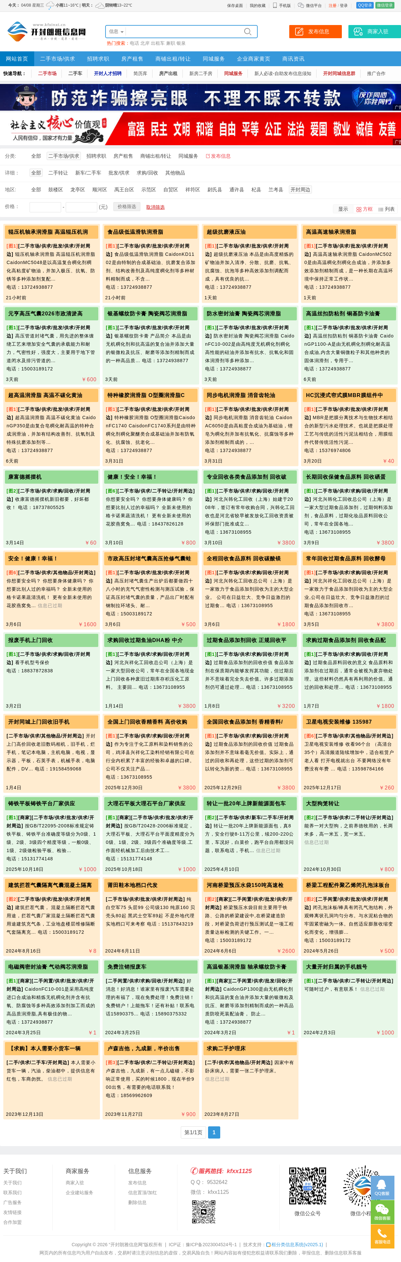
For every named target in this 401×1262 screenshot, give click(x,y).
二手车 (75, 73)
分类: (10, 156)
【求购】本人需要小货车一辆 (44, 1048)
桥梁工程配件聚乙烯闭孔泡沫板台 (348, 885)
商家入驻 (75, 1182)
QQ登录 (365, 5)
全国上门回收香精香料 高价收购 (147, 722)
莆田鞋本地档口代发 (132, 885)
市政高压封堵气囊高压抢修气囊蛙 (149, 558)
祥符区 (192, 189)
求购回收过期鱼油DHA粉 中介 (145, 640)
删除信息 (137, 1202)
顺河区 (99, 189)
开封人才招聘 (108, 73)
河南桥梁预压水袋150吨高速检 (245, 885)
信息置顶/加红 (142, 1192)
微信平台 (314, 5)
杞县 (256, 189)
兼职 (170, 43)
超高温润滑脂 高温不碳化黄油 (45, 395)
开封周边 (300, 189)
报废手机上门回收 (30, 640)
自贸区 (170, 189)
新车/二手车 (88, 172)
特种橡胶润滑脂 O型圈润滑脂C (146, 395)
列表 (390, 209)
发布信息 (221, 156)
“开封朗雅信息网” (126, 1244)
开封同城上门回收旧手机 (39, 722)
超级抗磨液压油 (226, 232)
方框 (368, 209)
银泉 (181, 43)
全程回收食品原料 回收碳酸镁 (244, 558)
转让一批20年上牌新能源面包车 (246, 803)
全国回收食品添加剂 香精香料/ (245, 722)
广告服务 (12, 1202)
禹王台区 (124, 189)
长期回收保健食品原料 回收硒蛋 (346, 477)
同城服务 (214, 59)
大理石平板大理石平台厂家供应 (146, 803)
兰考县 (276, 189)
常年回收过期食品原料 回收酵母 (346, 558)
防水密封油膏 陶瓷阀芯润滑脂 (244, 313)
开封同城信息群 (339, 73)
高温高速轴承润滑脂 (331, 232)
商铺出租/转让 (173, 59)
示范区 (148, 189)
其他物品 (175, 172)
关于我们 (12, 1182)
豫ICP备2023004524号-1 (211, 1244)
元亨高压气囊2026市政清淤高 (45, 313)
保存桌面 (235, 5)
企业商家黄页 (254, 59)
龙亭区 (77, 189)
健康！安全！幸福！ (132, 477)
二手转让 (58, 172)
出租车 (158, 43)
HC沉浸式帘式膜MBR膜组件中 (344, 395)
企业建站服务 (79, 1192)
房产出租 (168, 73)
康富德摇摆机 (25, 477)
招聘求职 (98, 59)
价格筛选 (127, 206)
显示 (343, 209)
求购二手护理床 (226, 1048)
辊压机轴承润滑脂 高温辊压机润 (48, 232)
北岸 (145, 43)
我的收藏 (258, 5)
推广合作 (376, 73)
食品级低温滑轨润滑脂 (135, 232)
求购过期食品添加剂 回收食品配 (346, 640)
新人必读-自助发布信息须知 (282, 73)
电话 (134, 43)
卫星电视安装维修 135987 (339, 722)
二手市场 (47, 73)
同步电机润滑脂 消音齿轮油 (241, 395)
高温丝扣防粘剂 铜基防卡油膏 (343, 313)
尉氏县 (214, 189)
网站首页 (17, 59)
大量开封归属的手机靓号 (336, 967)
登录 (344, 5)
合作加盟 (12, 1222)
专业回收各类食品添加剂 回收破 (247, 477)
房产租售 (132, 59)
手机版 (281, 5)
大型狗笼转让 (323, 803)
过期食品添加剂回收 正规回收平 (247, 640)
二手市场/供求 (57, 59)
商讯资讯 (293, 59)
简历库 (140, 73)
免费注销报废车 (127, 967)
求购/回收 (147, 172)
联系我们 (12, 1192)
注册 (333, 5)
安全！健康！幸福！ (33, 558)
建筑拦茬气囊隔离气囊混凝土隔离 (50, 885)
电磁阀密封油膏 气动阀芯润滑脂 (48, 967)
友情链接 (12, 1212)
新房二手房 (200, 73)
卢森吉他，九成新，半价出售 (143, 1048)
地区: (10, 189)
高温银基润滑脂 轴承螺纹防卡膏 (247, 967)
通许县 (236, 189)
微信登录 (385, 5)
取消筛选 (155, 207)
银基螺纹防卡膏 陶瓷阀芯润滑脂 (147, 313)
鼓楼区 (55, 189)
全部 (36, 156)
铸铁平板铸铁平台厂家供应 (41, 803)
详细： (12, 172)
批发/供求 (119, 172)
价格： (12, 206)
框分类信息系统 (294, 1244)
